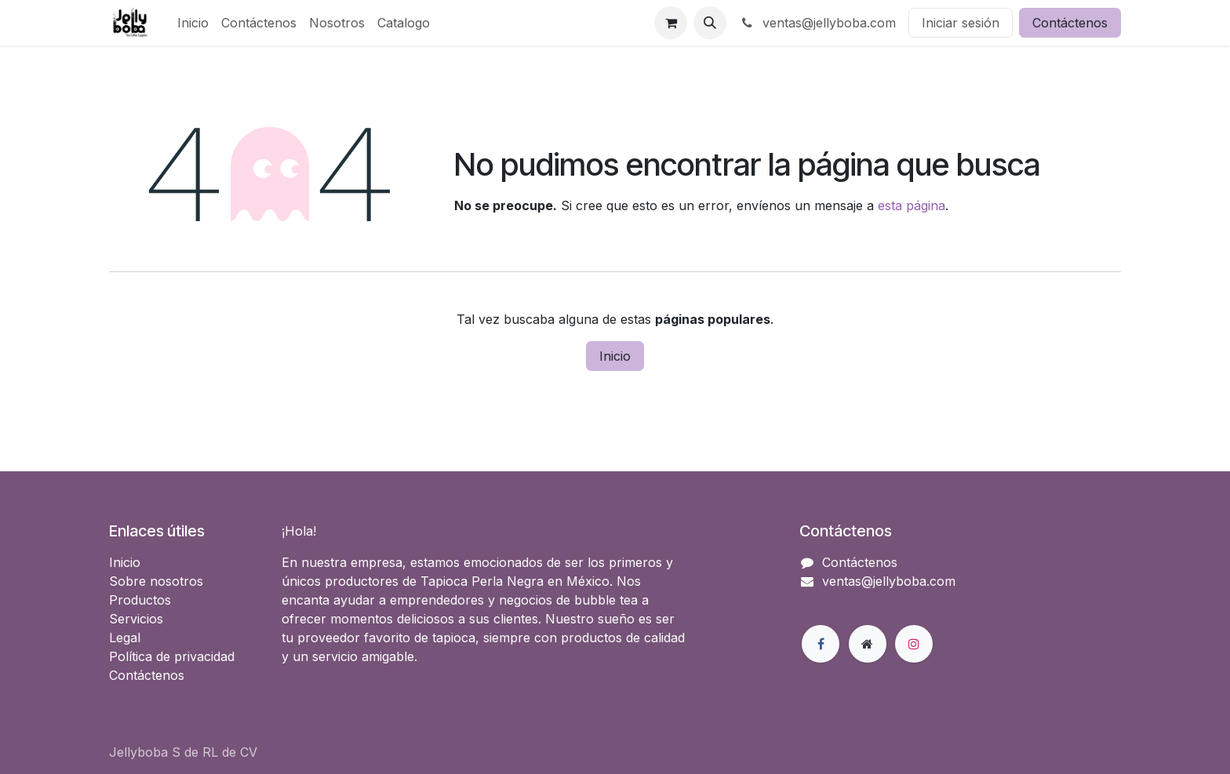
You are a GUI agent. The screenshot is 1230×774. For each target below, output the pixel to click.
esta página (911, 205)
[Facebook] (820, 644)
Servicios (136, 619)
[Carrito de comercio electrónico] (670, 22)
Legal (124, 637)
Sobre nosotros (156, 581)
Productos (140, 600)
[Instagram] (914, 644)
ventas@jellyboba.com (817, 23)
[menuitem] (193, 22)
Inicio (615, 356)
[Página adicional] (867, 644)
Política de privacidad (172, 656)
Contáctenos (1070, 23)
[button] (709, 22)
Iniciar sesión (960, 23)
